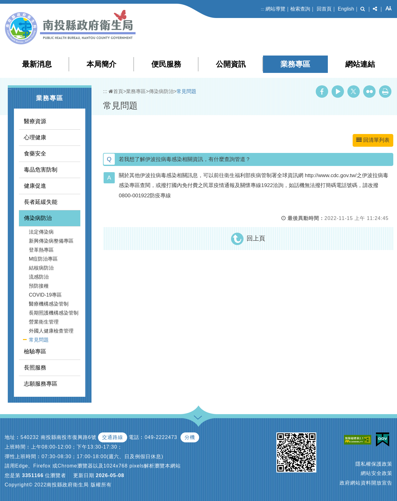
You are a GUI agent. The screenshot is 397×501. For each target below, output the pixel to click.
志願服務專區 (40, 384)
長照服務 (35, 368)
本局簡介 (101, 64)
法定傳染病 (41, 232)
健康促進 (35, 186)
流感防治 (39, 277)
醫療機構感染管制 (49, 303)
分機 (190, 437)
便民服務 (166, 64)
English (346, 8)
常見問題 (39, 339)
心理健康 (35, 137)
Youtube (338, 91)
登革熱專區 (41, 250)
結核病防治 (41, 268)
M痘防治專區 (43, 259)
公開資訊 (231, 64)
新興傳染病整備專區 (51, 241)
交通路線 (112, 437)
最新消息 (37, 64)
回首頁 (324, 8)
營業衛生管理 (44, 321)
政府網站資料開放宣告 (366, 482)
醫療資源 (35, 121)
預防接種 (39, 286)
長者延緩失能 (40, 202)
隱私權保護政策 (373, 464)
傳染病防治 (38, 218)
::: (262, 9)
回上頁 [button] (256, 238)
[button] (362, 9)
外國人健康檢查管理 (51, 330)
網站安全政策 (376, 473)
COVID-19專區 (45, 294)
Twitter (353, 91)
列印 (385, 91)
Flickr (369, 91)
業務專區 (295, 64)
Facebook (322, 91)
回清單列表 (373, 140)
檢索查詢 (300, 8)
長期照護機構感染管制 (53, 312)
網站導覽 (275, 8)
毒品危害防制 (40, 170)
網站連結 (360, 64)
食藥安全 (35, 153)
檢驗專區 (35, 351)
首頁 (116, 91)
